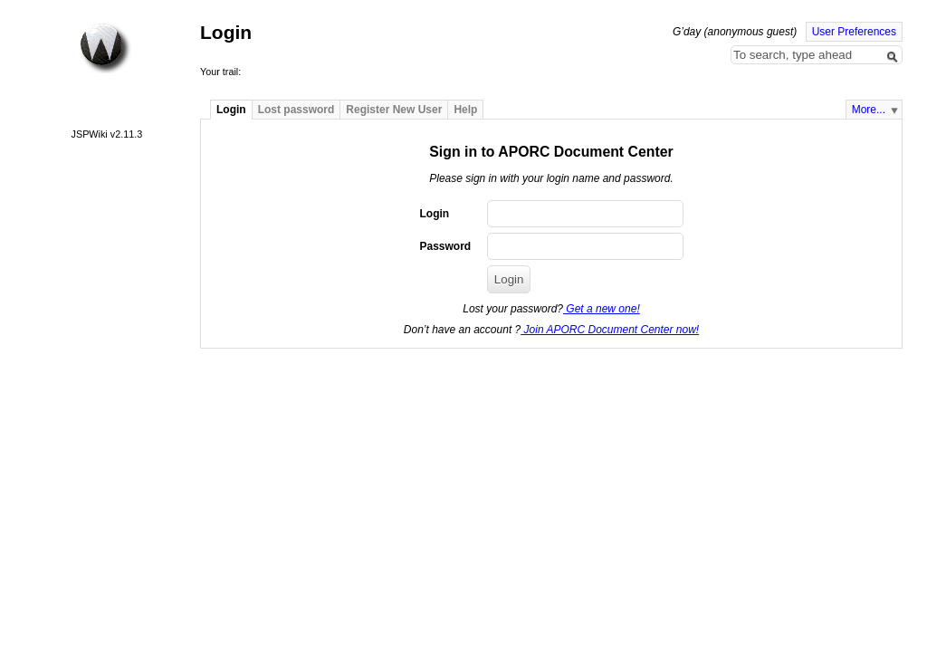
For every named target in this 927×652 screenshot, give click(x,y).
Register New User (394, 109)
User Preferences (854, 31)
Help (465, 109)
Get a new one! (601, 308)
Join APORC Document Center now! (610, 329)
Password (445, 246)
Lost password (296, 109)
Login (231, 109)
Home (105, 48)
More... (868, 109)
